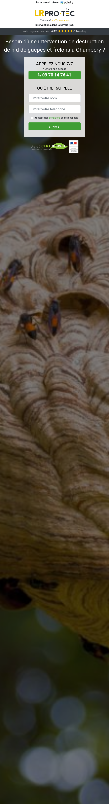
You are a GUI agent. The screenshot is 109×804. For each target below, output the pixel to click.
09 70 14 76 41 (54, 74)
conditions (54, 117)
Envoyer (55, 126)
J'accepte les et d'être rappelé (56, 117)
